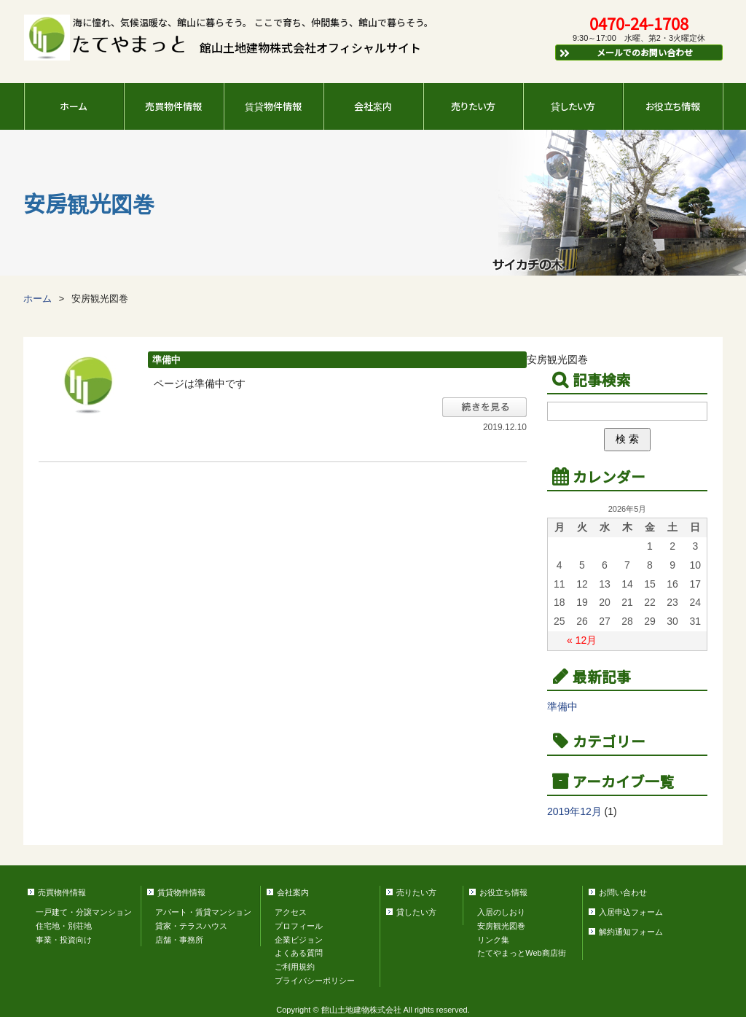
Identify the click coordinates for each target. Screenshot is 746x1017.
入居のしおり (501, 912)
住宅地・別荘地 (64, 925)
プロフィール (299, 925)
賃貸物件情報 (273, 106)
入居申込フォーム (631, 912)
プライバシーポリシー (315, 980)
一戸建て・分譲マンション (84, 912)
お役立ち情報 (672, 106)
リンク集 (493, 939)
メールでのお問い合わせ (626, 52)
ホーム (73, 106)
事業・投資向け (64, 939)
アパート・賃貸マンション (203, 912)
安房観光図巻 (501, 925)
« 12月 (582, 640)
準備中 (166, 359)
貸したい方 (573, 106)
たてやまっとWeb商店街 (521, 952)
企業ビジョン (299, 939)
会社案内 (373, 106)
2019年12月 (574, 811)
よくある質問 (299, 952)
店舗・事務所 (179, 939)
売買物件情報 (173, 106)
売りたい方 (473, 106)
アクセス (291, 912)
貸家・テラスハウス (191, 925)
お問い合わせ (623, 892)
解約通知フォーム (631, 931)
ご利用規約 (295, 966)
